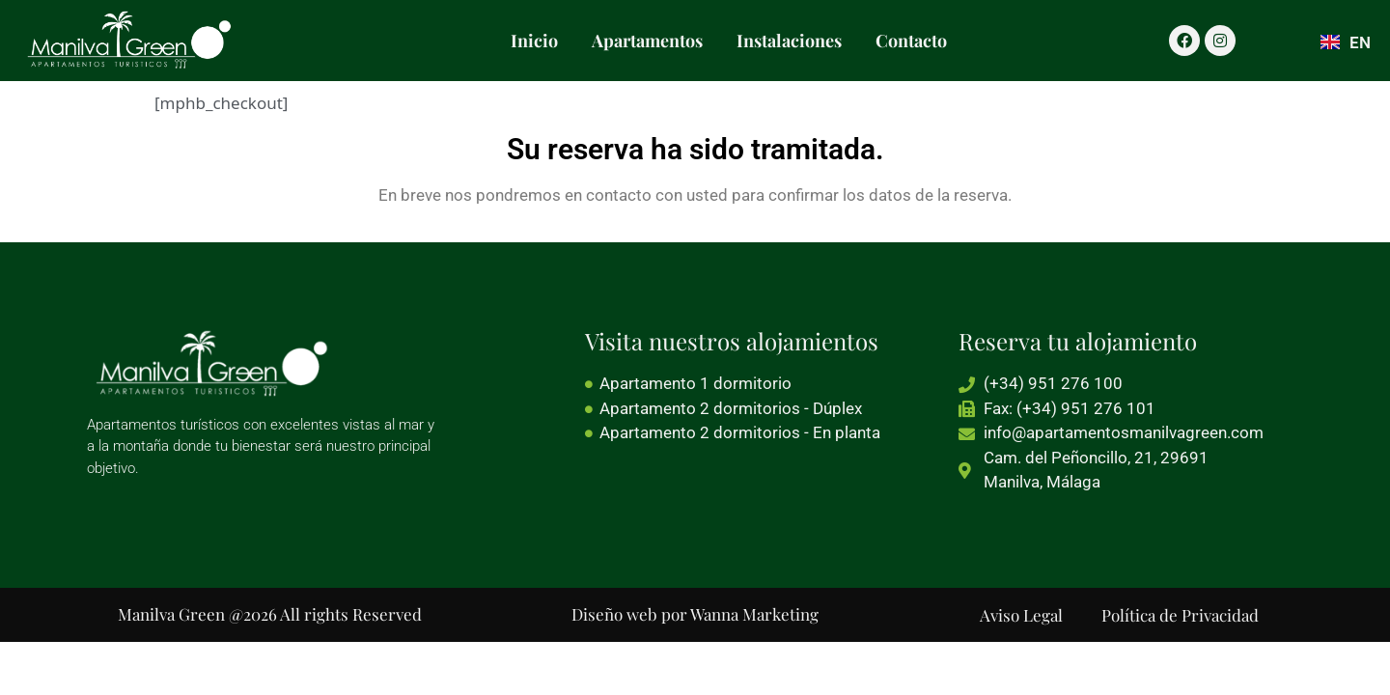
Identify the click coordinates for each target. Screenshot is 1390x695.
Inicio (534, 40)
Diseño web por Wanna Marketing (695, 614)
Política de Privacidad (1180, 615)
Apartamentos (647, 40)
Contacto (911, 40)
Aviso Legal (1021, 615)
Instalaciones (789, 40)
